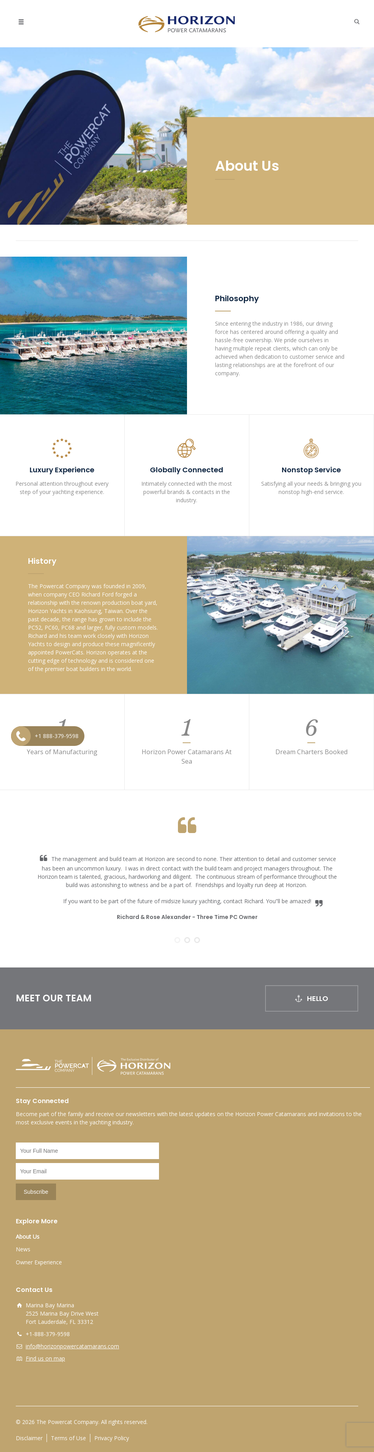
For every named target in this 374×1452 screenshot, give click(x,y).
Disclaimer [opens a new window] (29, 1438)
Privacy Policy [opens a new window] (111, 1438)
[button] (355, 21)
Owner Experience (39, 1262)
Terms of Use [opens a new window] (68, 1438)
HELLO (311, 998)
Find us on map (45, 1358)
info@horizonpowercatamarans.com (72, 1346)
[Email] (87, 1171)
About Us (27, 1236)
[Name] (87, 1151)
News (23, 1249)
